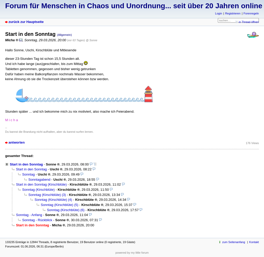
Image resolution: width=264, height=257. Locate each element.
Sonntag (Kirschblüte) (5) (59, 205)
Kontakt (254, 242)
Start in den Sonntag (26, 164)
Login (218, 13)
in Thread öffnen (249, 21)
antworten (17, 142)
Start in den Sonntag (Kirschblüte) (41, 184)
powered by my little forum (132, 252)
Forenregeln (251, 13)
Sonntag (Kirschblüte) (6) (66, 210)
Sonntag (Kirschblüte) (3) (47, 195)
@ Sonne (91, 40)
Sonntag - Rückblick (37, 220)
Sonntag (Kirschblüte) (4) (53, 200)
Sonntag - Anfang (29, 215)
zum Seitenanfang (233, 242)
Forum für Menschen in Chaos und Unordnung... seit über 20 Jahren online (133, 6)
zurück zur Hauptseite (26, 22)
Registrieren (232, 13)
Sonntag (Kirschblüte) (38, 190)
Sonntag (28, 174)
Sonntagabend (39, 179)
